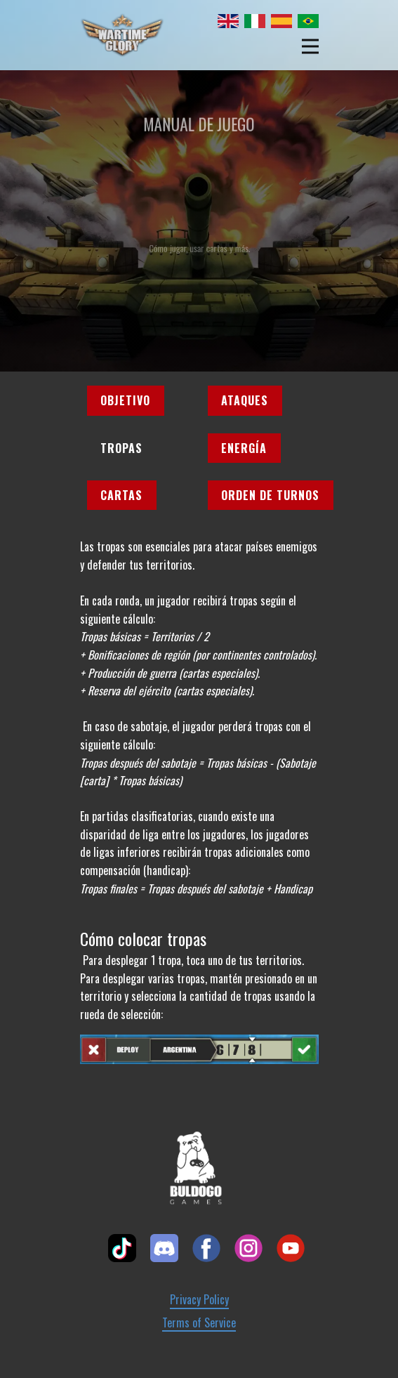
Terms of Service (199, 1323)
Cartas (121, 495)
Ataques (244, 400)
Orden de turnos (270, 495)
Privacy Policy (199, 1300)
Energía (244, 448)
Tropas (121, 448)
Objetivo (125, 400)
